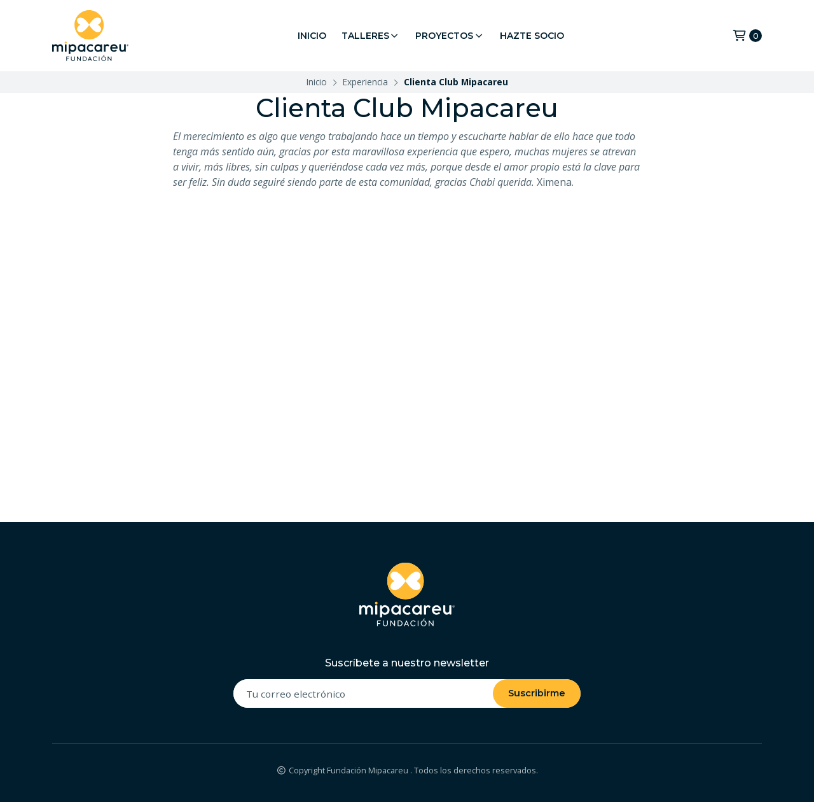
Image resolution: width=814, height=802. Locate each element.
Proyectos (450, 35)
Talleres (371, 35)
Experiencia (365, 82)
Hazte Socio (532, 35)
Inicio (312, 35)
